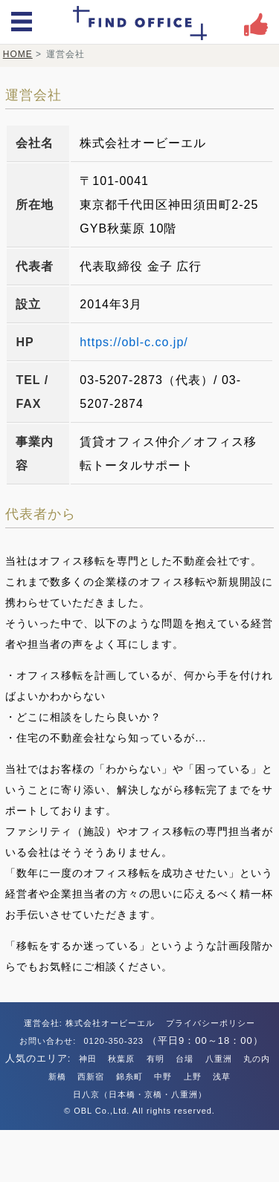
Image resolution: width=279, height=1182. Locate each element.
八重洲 (218, 1058)
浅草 (222, 1076)
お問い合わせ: (49, 1040)
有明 (155, 1058)
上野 (193, 1076)
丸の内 (256, 1058)
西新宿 (90, 1076)
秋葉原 (121, 1058)
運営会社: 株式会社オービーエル (89, 1023)
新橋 (57, 1076)
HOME (18, 54)
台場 (184, 1058)
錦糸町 (129, 1076)
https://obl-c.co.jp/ (133, 342)
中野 (163, 1076)
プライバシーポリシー (210, 1023)
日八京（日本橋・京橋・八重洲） (140, 1094)
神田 (88, 1058)
